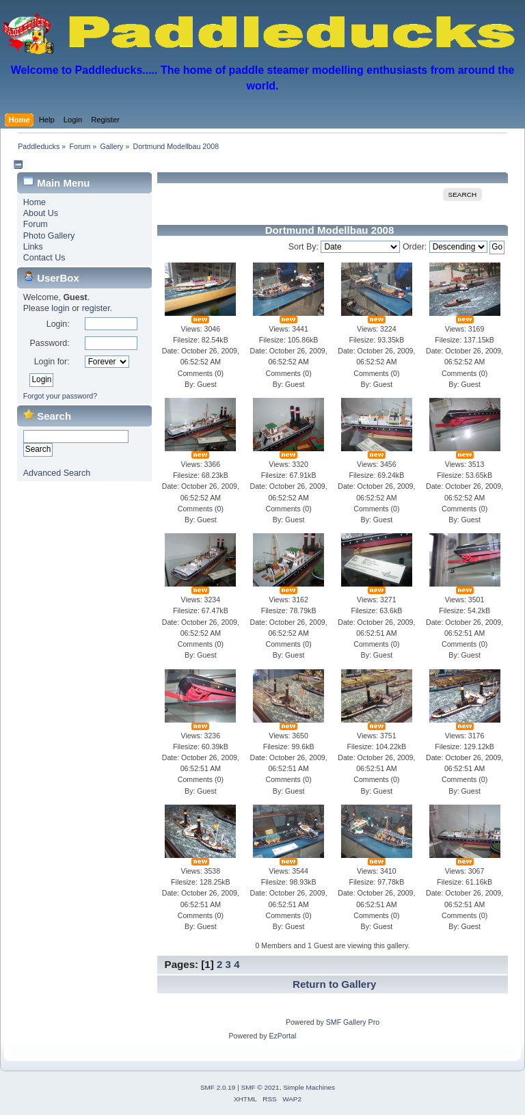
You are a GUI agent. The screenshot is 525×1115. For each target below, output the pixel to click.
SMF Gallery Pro (352, 1022)
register (96, 308)
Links (33, 247)
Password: (49, 343)
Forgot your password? (60, 396)
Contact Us (44, 258)
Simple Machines (309, 1087)
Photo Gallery (49, 236)
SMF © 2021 (260, 1087)
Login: (58, 324)
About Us (40, 213)
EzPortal (282, 1036)
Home (34, 202)
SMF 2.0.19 (218, 1087)
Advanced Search (56, 473)
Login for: (52, 361)
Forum (35, 224)
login (60, 308)
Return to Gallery (334, 984)
